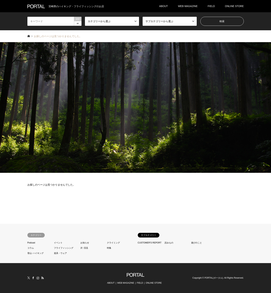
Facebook (33, 278)
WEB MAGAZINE (188, 6)
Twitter (28, 278)
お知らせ (84, 242)
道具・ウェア (60, 253)
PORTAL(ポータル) (213, 278)
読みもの (169, 242)
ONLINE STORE (234, 6)
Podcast (31, 242)
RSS (42, 278)
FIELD (211, 6)
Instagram (38, 278)
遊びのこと (196, 242)
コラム (30, 248)
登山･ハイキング (35, 253)
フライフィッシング (63, 248)
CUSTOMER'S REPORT (150, 242)
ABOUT (163, 6)
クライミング (113, 242)
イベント (58, 242)
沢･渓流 (84, 248)
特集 (109, 248)
